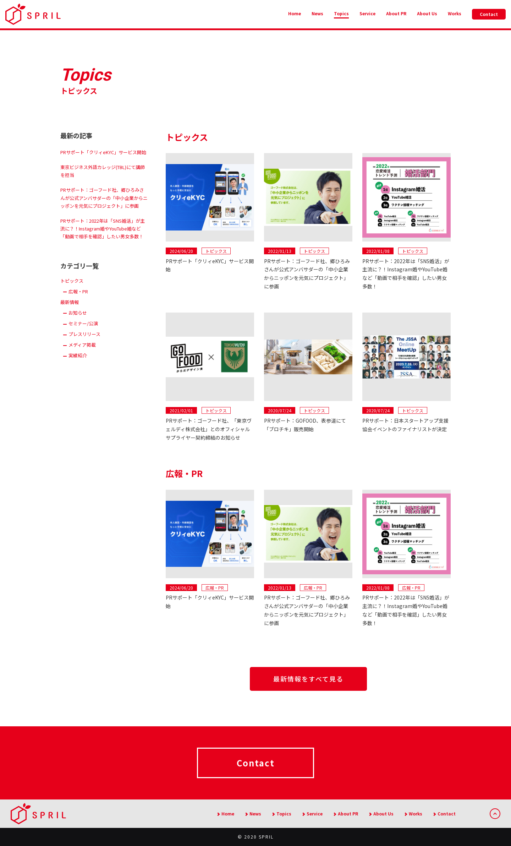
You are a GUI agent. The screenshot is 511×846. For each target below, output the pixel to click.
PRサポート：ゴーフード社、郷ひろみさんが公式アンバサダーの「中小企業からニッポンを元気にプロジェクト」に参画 (104, 197)
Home (294, 13)
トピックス (71, 280)
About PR (396, 13)
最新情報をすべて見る (308, 678)
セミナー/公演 (83, 323)
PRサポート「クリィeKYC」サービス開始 (103, 152)
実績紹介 (77, 355)
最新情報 (69, 302)
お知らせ (77, 312)
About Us (427, 13)
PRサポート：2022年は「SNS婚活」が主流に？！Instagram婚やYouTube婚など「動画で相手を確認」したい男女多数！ (102, 228)
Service (367, 13)
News (317, 13)
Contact (489, 14)
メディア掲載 (82, 344)
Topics (341, 13)
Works (454, 13)
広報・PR (78, 291)
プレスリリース (84, 334)
